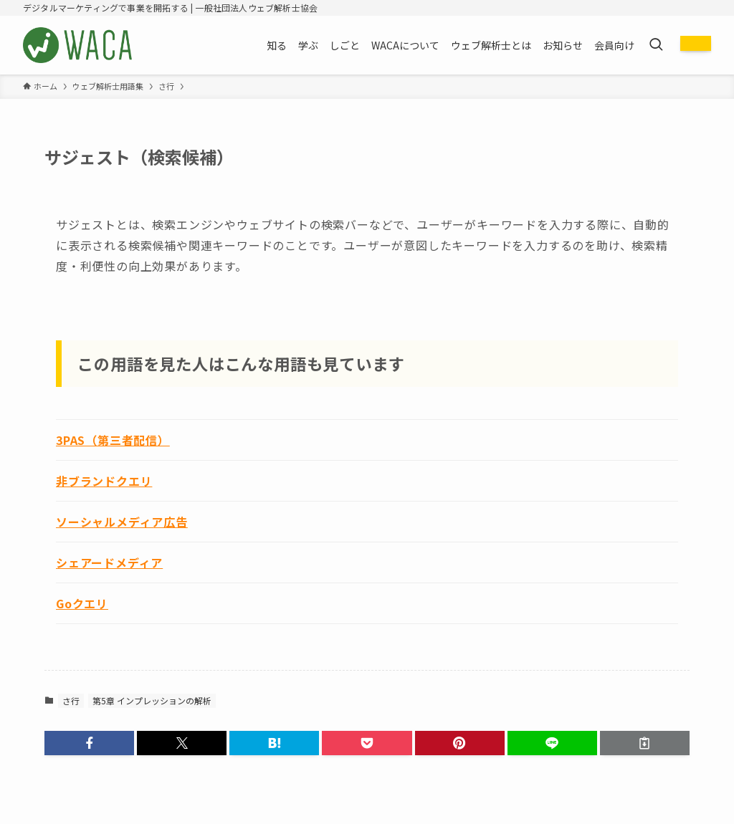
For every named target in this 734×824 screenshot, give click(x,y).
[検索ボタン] (656, 45)
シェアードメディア (109, 562)
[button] (89, 743)
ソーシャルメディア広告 (122, 521)
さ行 (71, 700)
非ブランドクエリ (104, 480)
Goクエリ (82, 603)
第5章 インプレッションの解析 (151, 700)
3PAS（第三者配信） (113, 440)
